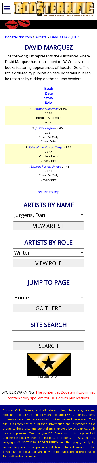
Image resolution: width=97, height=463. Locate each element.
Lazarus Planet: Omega (46, 166)
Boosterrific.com (18, 37)
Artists (41, 37)
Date (49, 93)
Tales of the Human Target (46, 147)
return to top (48, 191)
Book (48, 88)
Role (48, 103)
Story (48, 98)
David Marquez (64, 37)
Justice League (45, 128)
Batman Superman (45, 109)
